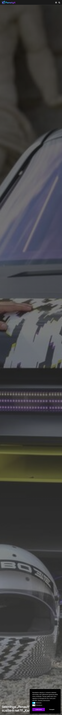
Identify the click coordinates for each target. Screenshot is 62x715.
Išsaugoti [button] (51, 709)
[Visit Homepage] (8, 2)
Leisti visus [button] (38, 709)
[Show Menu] (56, 2)
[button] (33, 703)
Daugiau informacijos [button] (44, 700)
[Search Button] (59, 2)
